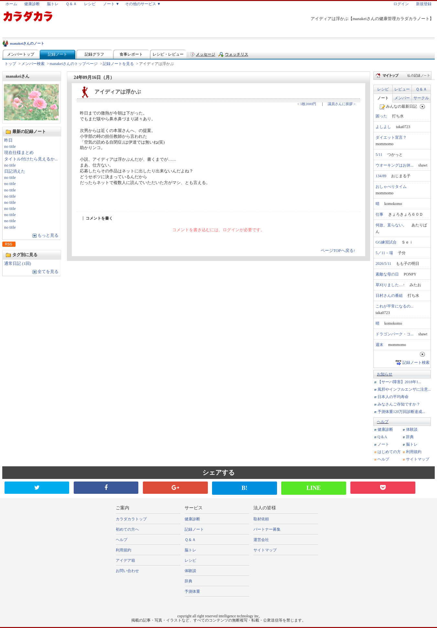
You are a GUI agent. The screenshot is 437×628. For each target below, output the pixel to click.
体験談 (412, 429)
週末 (379, 344)
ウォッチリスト (236, 56)
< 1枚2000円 (306, 104)
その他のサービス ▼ (143, 4)
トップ (10, 63)
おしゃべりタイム (391, 186)
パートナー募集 (267, 529)
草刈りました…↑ (390, 285)
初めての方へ (127, 529)
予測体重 (192, 591)
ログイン (401, 4)
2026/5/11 (383, 263)
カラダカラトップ (131, 519)
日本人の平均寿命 (393, 397)
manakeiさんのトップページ (74, 63)
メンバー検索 (33, 63)
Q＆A (382, 437)
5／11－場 (384, 253)
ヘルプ (383, 421)
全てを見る (48, 271)
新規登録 (424, 4)
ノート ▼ (111, 4)
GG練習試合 (386, 242)
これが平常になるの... (394, 306)
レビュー (402, 89)
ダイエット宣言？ (391, 137)
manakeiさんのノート (27, 43)
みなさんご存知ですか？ (399, 404)
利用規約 (413, 451)
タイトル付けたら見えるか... (31, 159)
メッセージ (205, 54)
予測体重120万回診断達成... (401, 411)
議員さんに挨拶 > (342, 104)
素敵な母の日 (387, 274)
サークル (421, 98)
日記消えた (14, 171)
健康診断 (32, 4)
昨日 (8, 140)
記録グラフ (94, 54)
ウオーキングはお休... (394, 165)
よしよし (383, 127)
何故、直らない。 (391, 225)
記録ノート (57, 54)
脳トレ (53, 4)
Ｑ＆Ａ (71, 4)
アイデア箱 (125, 560)
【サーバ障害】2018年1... (399, 382)
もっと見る (48, 235)
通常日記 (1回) (17, 263)
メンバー (402, 98)
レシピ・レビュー (168, 54)
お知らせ (384, 374)
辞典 (410, 437)
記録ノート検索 (416, 362)
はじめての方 (389, 451)
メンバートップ (20, 54)
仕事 (379, 214)
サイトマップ (417, 459)
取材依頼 (261, 519)
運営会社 (261, 539)
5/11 (379, 154)
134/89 (381, 176)
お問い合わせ (127, 570)
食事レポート (131, 54)
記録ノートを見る (118, 63)
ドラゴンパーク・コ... (394, 334)
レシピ (90, 4)
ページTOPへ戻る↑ (338, 250)
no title (10, 146)
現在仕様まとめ (19, 152)
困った (381, 116)
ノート (383, 98)
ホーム (11, 4)
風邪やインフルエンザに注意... (404, 389)
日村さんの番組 (389, 295)
